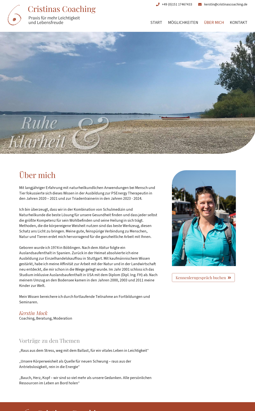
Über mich (214, 22)
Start (156, 22)
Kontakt (238, 22)
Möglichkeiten (183, 22)
